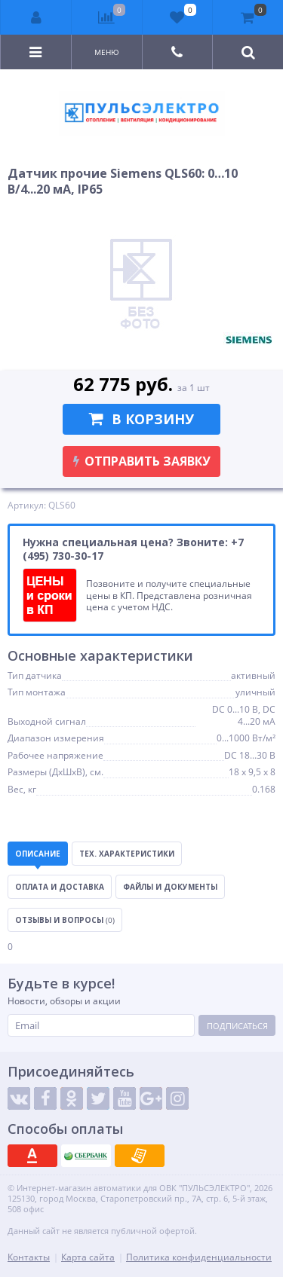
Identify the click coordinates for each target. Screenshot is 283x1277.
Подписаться (237, 1025)
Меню (106, 52)
